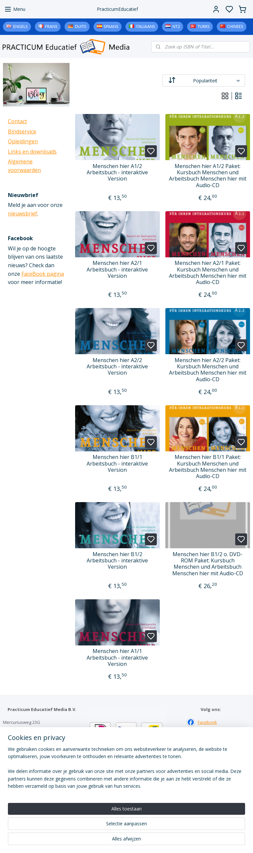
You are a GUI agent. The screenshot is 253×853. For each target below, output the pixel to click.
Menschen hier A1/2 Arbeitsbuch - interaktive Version (117, 172)
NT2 (176, 26)
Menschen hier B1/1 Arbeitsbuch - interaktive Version (117, 463)
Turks (203, 26)
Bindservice (22, 131)
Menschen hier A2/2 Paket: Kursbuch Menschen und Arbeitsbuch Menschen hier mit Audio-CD (207, 370)
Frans (51, 26)
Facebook (207, 722)
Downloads (126, 801)
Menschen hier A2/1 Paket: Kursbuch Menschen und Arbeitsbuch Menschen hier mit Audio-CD (207, 272)
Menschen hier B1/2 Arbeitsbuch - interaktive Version (117, 560)
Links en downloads (32, 151)
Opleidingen (23, 141)
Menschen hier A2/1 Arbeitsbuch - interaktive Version (117, 269)
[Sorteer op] (204, 80)
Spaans (111, 26)
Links (126, 794)
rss (167, 841)
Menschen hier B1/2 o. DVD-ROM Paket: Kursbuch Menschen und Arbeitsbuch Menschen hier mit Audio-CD (207, 564)
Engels (20, 26)
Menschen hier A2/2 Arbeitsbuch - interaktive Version (117, 366)
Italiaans (145, 26)
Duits (80, 26)
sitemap (153, 841)
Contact (17, 121)
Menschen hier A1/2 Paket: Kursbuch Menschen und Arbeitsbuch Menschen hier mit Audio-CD (207, 175)
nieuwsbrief (22, 213)
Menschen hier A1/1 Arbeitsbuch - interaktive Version (117, 657)
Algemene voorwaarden (126, 807)
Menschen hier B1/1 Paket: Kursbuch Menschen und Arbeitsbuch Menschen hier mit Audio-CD (207, 466)
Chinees (235, 26)
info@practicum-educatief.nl (31, 750)
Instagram (208, 736)
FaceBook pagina (42, 273)
